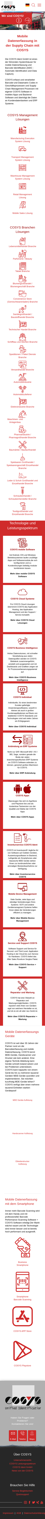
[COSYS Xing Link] (37, 1503)
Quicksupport (22, 1494)
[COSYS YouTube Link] (41, 1503)
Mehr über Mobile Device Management (22, 919)
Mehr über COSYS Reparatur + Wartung (22, 1017)
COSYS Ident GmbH (22, 1467)
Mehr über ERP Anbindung (22, 773)
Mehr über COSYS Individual (22, 726)
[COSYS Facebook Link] (29, 1503)
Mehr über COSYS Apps (22, 817)
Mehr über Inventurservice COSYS (22, 875)
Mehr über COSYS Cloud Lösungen (22, 621)
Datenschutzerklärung (34, 1513)
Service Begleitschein (22, 1491)
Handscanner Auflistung (22, 1133)
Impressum (8, 1513)
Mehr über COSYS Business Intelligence (22, 678)
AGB (18, 1513)
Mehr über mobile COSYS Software (22, 575)
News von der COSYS (22, 1471)
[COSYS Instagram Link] (25, 1503)
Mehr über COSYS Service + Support (22, 965)
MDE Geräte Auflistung (22, 1100)
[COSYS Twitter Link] (33, 1503)
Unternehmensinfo (22, 1460)
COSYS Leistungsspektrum (22, 1464)
